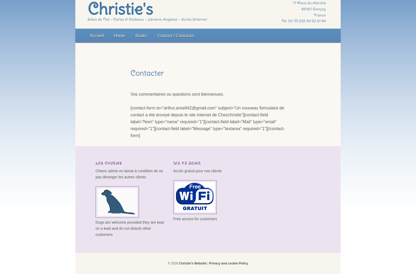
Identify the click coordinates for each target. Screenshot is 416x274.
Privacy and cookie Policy (228, 263)
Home (119, 35)
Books (141, 35)
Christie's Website (192, 263)
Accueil (97, 35)
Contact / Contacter (176, 35)
